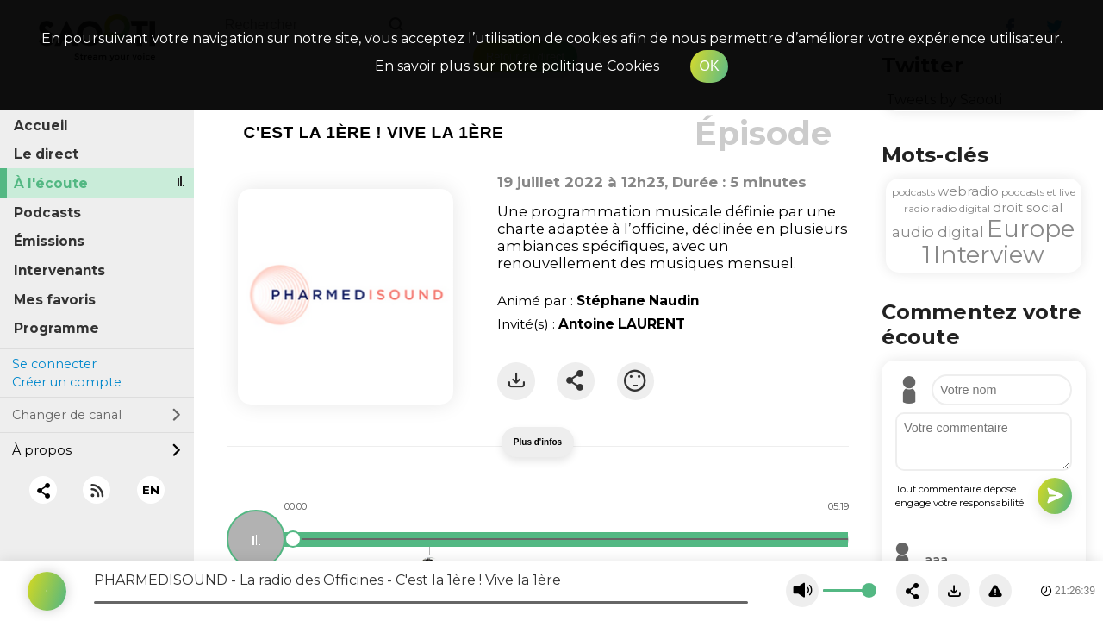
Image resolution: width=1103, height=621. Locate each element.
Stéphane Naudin (637, 300)
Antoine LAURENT (621, 324)
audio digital (938, 232)
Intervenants (59, 270)
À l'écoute (51, 183)
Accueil (41, 125)
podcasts (913, 191)
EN (150, 490)
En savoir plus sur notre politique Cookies (517, 66)
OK (709, 66)
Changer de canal (96, 415)
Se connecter (54, 364)
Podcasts (47, 212)
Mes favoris (55, 300)
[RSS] (96, 490)
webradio (968, 191)
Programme (56, 328)
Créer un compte (67, 382)
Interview (988, 254)
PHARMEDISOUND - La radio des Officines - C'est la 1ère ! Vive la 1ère (327, 580)
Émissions (49, 241)
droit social (1027, 207)
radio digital (961, 208)
